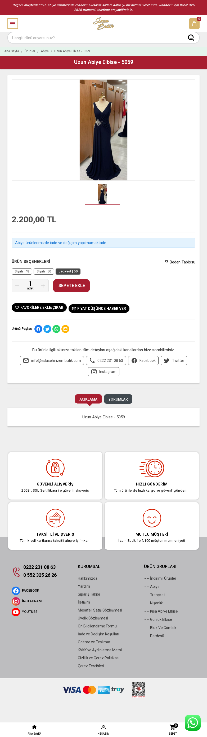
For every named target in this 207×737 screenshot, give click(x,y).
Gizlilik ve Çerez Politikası (98, 658)
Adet (30, 288)
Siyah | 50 (44, 271)
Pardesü (154, 636)
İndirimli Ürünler (160, 578)
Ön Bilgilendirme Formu (97, 626)
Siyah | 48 (22, 271)
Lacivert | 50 (68, 271)
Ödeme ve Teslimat (94, 642)
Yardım (84, 586)
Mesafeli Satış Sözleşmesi (100, 610)
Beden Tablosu (180, 262)
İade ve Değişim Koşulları (98, 634)
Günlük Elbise (158, 619)
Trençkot (154, 595)
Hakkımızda (87, 578)
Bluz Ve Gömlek (160, 628)
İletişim (84, 602)
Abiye (152, 587)
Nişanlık (153, 603)
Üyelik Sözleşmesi (93, 618)
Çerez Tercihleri (91, 666)
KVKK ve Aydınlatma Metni (100, 650)
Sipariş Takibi (89, 594)
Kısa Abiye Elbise (161, 611)
